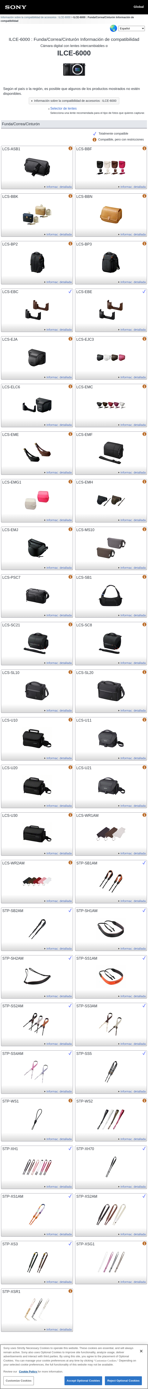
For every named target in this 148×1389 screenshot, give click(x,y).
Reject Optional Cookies (123, 1382)
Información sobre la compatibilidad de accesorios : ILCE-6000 (35, 17)
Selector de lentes (63, 108)
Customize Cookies (19, 1382)
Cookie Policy (28, 1373)
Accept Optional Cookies (83, 1382)
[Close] (141, 1353)
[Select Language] (131, 28)
